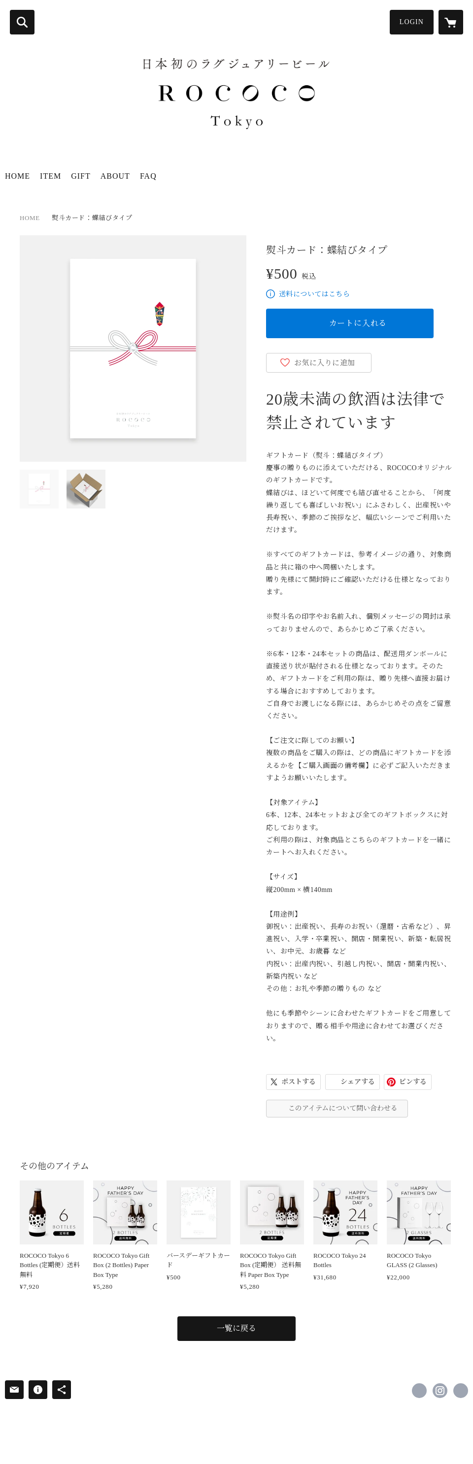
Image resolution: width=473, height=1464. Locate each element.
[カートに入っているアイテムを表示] (451, 22)
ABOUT (115, 176)
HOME (17, 176)
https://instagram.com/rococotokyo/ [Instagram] (440, 1390)
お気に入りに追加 (324, 363)
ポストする (298, 1081)
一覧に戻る (236, 1328)
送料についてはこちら (314, 294)
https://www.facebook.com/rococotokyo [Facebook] (419, 1390)
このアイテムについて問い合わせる (343, 1108)
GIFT (81, 176)
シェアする (357, 1081)
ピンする (413, 1081)
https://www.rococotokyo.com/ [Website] (460, 1390)
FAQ (148, 176)
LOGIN (412, 22)
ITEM (50, 176)
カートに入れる (358, 323)
